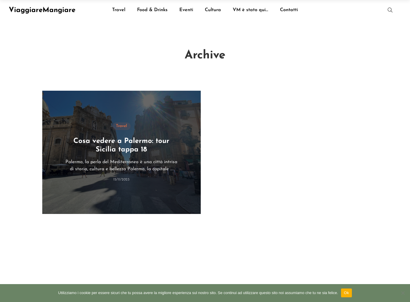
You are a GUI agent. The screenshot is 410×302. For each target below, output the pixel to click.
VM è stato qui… (250, 10)
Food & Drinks (152, 10)
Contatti (289, 10)
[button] (390, 10)
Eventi (186, 10)
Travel (118, 10)
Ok (346, 293)
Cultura (213, 10)
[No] (403, 293)
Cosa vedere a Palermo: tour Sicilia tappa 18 (121, 145)
